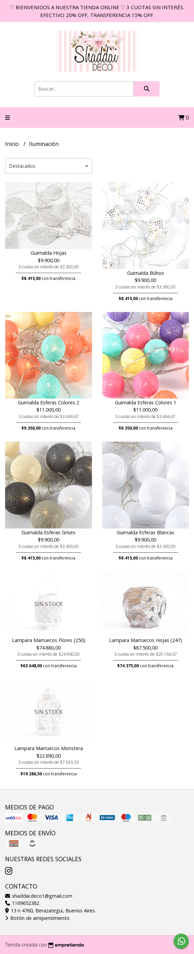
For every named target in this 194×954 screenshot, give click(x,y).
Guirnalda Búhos (145, 273)
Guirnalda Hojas (48, 253)
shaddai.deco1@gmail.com (38, 896)
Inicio (12, 144)
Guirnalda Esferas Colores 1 (145, 402)
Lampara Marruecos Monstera (48, 748)
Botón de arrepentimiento (37, 918)
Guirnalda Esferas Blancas (145, 532)
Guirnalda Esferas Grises (48, 532)
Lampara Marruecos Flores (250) (48, 640)
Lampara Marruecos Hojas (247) (145, 640)
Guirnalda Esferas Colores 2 (48, 402)
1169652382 (22, 903)
